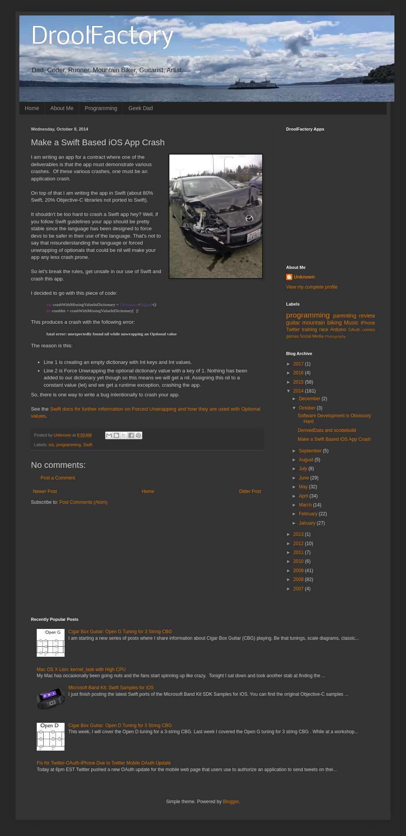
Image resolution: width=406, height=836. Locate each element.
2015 (299, 382)
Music (351, 322)
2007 (299, 588)
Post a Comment (58, 478)
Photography (335, 336)
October (308, 408)
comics (368, 329)
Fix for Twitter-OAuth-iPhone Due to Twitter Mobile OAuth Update (104, 763)
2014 (299, 391)
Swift (87, 444)
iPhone (368, 323)
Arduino (338, 329)
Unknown (304, 277)
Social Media (312, 336)
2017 (299, 364)
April (304, 496)
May (304, 486)
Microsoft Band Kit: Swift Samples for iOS (111, 687)
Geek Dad (140, 108)
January (308, 523)
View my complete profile (312, 287)
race (323, 329)
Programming (101, 108)
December (310, 398)
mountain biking (322, 322)
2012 (299, 543)
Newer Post (45, 491)
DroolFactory (102, 37)
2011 (299, 552)
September (311, 451)
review (367, 316)
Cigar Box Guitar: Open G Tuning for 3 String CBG (120, 631)
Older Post (250, 491)
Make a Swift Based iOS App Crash (334, 439)
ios (51, 444)
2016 (299, 373)
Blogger (231, 801)
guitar (293, 322)
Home (32, 108)
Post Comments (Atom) (83, 502)
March (306, 505)
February (309, 514)
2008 (299, 579)
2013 (299, 534)
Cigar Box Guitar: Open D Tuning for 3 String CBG (120, 725)
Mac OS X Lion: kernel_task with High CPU (81, 669)
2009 (299, 570)
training (309, 329)
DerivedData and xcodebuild (327, 430)
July (304, 468)
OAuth (354, 329)
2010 (299, 561)
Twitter (293, 329)
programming (68, 444)
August (307, 459)
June (304, 478)
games (292, 336)
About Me (61, 108)
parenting (344, 316)
